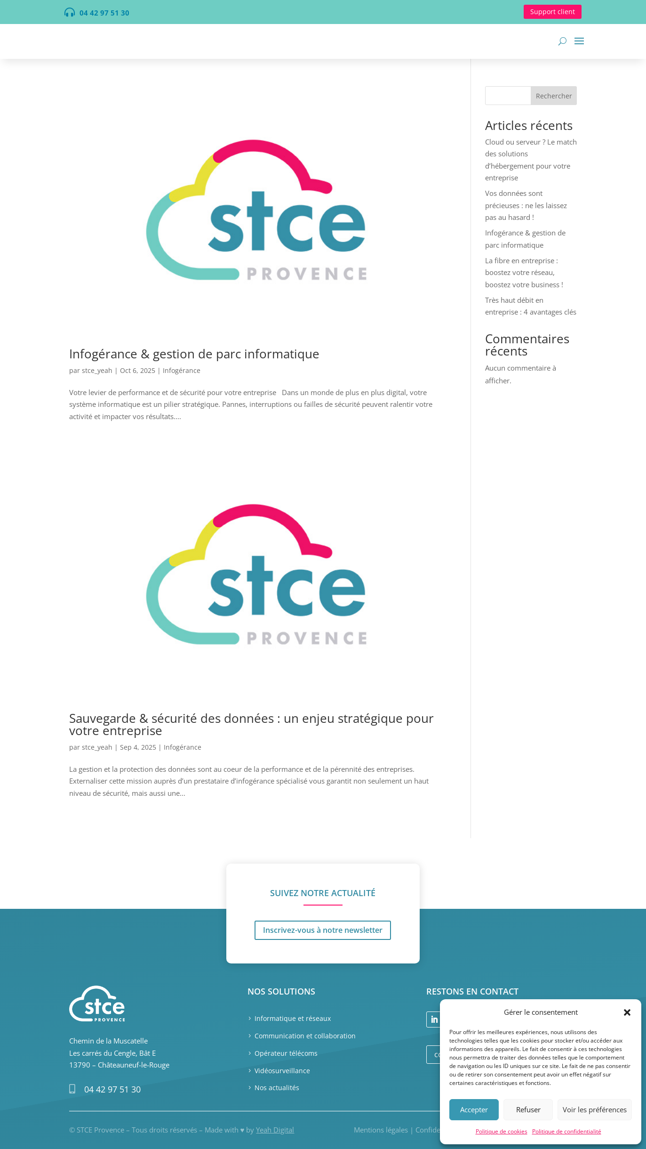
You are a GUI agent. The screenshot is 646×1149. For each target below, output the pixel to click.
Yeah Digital (275, 1129)
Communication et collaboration (305, 1035)
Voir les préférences (595, 1109)
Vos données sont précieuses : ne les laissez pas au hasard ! (526, 205)
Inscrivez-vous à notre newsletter (323, 884)
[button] (627, 1012)
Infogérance (181, 370)
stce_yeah (97, 370)
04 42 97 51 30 (112, 1089)
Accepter (474, 1109)
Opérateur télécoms (286, 1053)
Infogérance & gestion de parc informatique (194, 353)
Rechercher (554, 95)
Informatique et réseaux (293, 1018)
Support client (552, 11)
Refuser (528, 1109)
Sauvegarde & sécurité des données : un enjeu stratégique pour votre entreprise (251, 724)
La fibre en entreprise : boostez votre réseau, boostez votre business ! (524, 272)
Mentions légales (381, 1129)
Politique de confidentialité (566, 1131)
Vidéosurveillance (282, 1070)
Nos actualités (277, 1087)
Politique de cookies (501, 1131)
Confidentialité (439, 1129)
